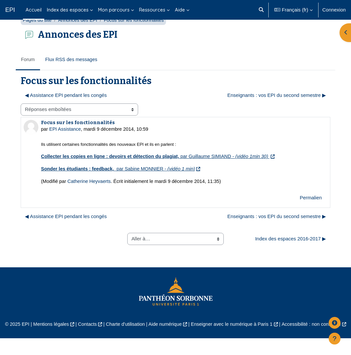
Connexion (334, 9)
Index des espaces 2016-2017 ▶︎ (290, 255)
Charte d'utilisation (124, 341)
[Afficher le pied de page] (335, 338)
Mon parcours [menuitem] (114, 10)
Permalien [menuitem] (311, 214)
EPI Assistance (66, 144)
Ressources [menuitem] (152, 10)
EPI (10, 9)
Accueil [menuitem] (34, 10)
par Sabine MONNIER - (120, 185)
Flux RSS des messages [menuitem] (72, 75)
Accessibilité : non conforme (315, 341)
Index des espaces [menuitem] (68, 10)
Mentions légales (47, 341)
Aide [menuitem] (180, 10)
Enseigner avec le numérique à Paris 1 (233, 341)
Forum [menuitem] (28, 75)
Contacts (84, 341)
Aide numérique (165, 341)
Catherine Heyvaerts (90, 198)
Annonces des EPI (79, 35)
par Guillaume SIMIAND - (159, 172)
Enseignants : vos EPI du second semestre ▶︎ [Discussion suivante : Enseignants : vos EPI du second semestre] (276, 110)
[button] (261, 10)
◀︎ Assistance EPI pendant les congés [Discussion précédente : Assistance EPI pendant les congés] (66, 110)
